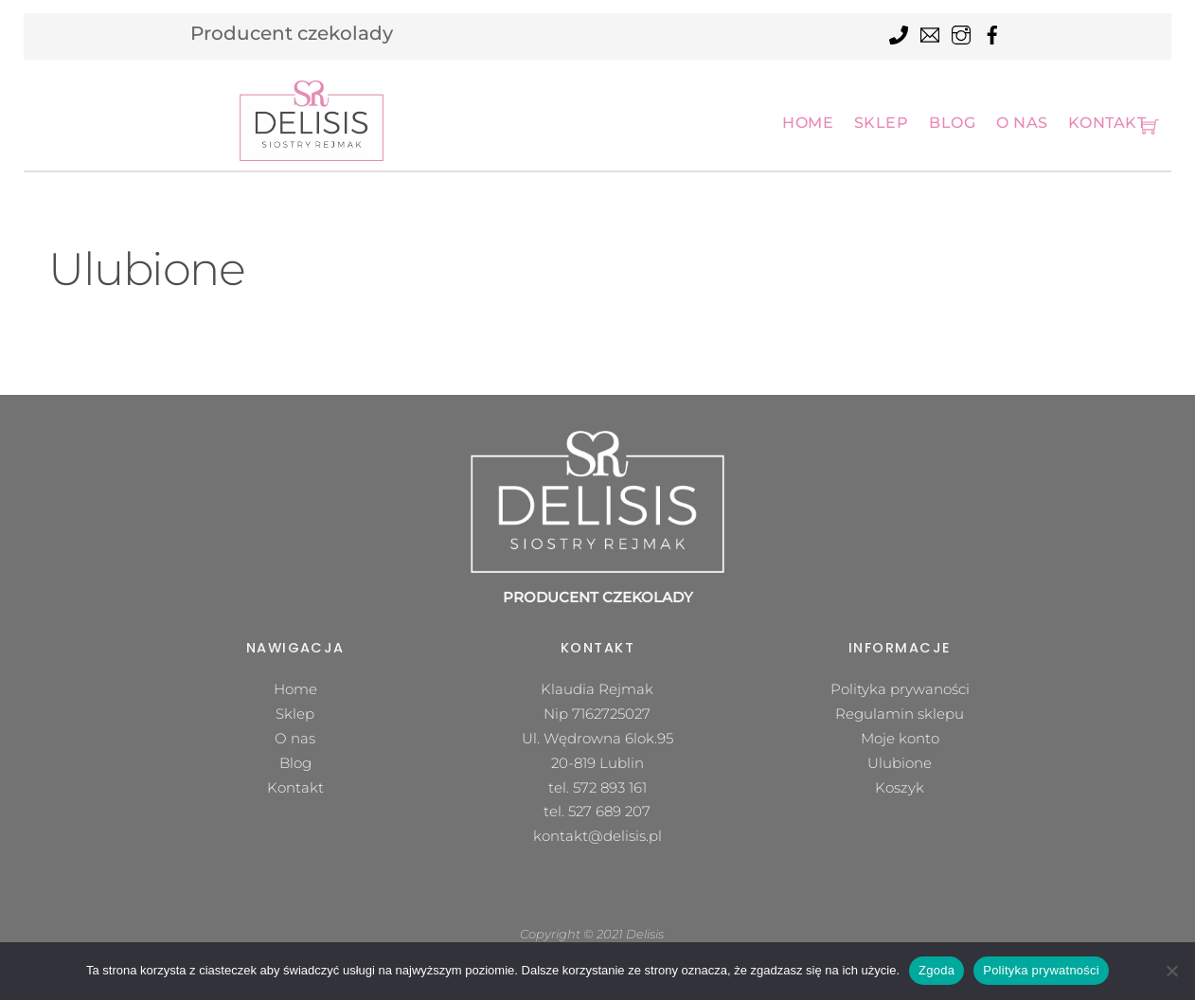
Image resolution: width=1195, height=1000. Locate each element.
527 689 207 (609, 811)
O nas (1022, 123)
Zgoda (936, 970)
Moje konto (900, 738)
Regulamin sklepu (899, 714)
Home (807, 123)
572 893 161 (610, 787)
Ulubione (899, 763)
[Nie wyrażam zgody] (1171, 970)
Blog (952, 123)
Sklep (881, 123)
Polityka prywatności (1041, 970)
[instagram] (961, 32)
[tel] (898, 32)
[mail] (930, 32)
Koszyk (899, 787)
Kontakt (1107, 123)
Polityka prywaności (900, 689)
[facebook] (992, 32)
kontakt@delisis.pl (597, 836)
